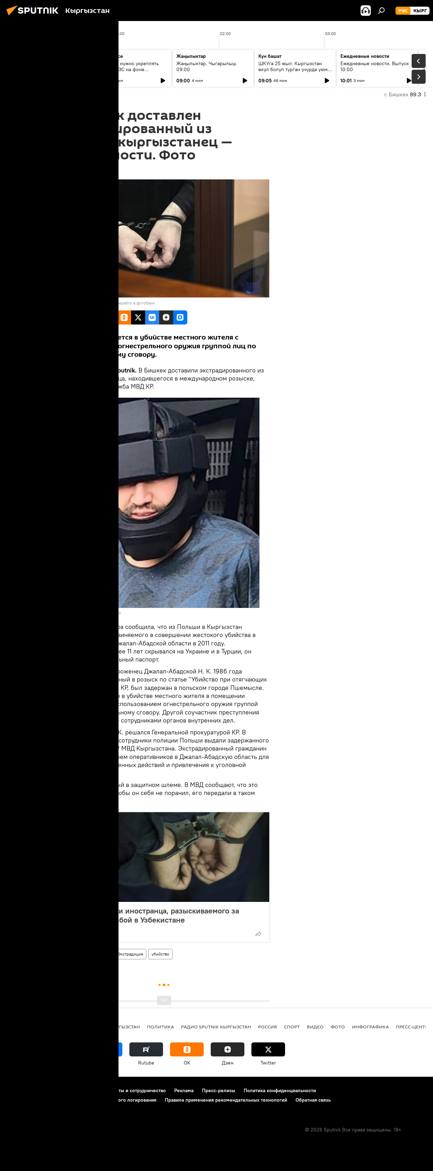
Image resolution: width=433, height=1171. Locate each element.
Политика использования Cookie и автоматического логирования (81, 1100)
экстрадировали (84, 635)
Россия (267, 1026)
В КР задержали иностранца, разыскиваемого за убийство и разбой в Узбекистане (152, 915)
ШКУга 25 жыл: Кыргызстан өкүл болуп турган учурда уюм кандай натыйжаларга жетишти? (295, 69)
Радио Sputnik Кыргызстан (216, 1026)
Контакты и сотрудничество (134, 1090)
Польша (101, 954)
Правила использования (66, 1090)
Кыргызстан (74, 954)
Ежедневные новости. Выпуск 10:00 (374, 66)
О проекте (19, 1090)
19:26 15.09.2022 (78, 170)
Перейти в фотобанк (135, 303)
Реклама (184, 1090)
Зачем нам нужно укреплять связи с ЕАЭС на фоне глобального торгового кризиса (130, 69)
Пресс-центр (412, 1026)
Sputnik (70, 303)
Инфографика (370, 1026)
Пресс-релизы (218, 1090)
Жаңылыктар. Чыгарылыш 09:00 (206, 66)
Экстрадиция (130, 954)
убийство (160, 954)
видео (315, 1026)
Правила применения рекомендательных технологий (226, 1100)
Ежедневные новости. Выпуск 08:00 (46, 66)
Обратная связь (313, 1100)
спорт (292, 1026)
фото (338, 1026)
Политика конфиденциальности (280, 1090)
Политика (160, 1026)
